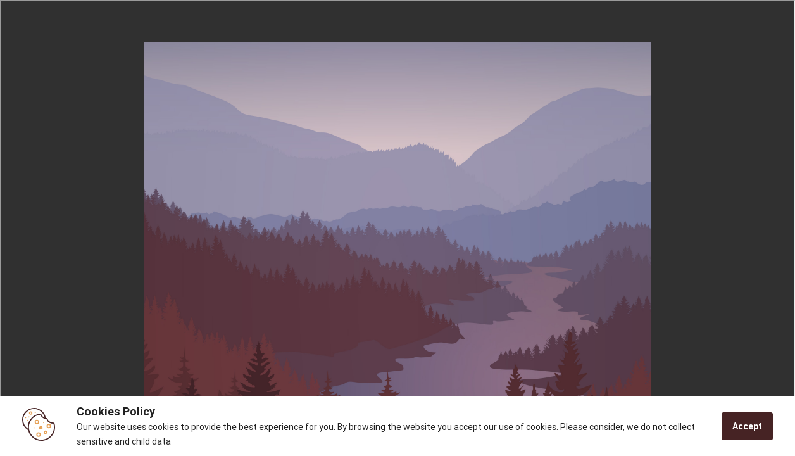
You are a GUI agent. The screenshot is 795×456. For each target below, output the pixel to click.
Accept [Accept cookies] (747, 426)
